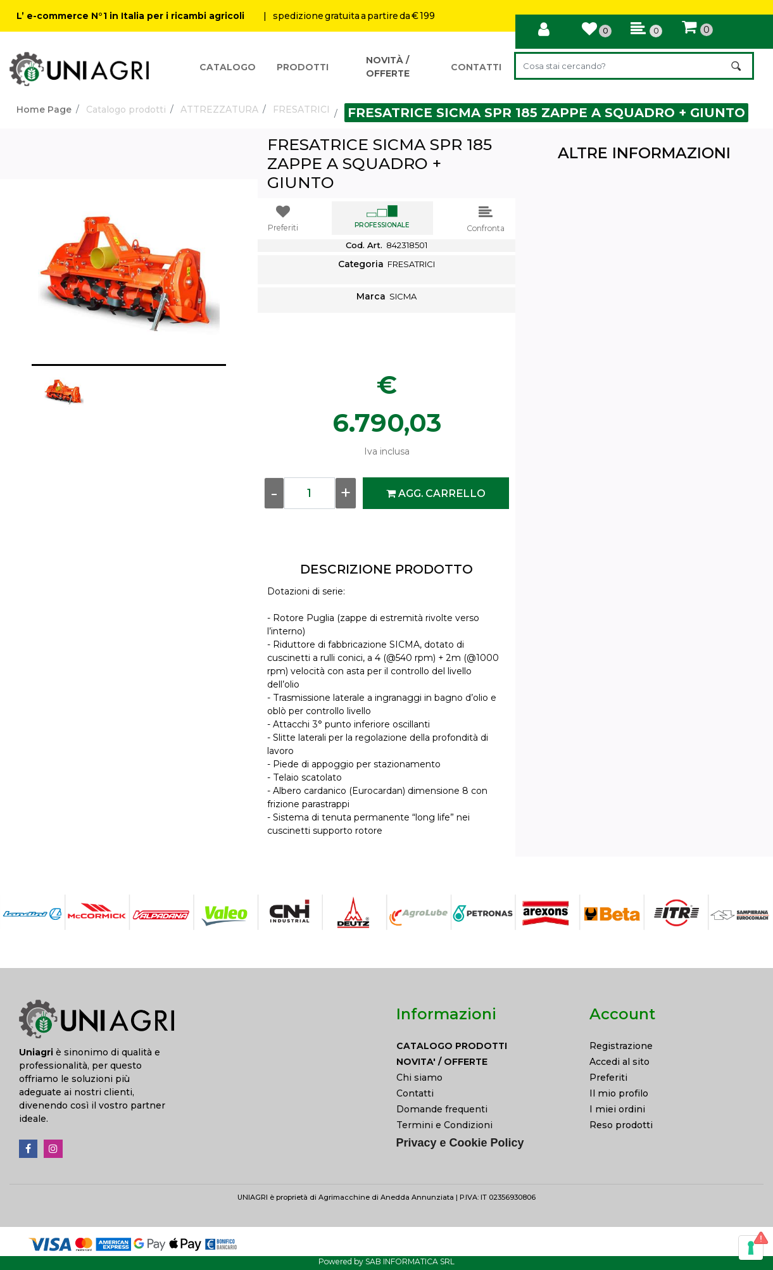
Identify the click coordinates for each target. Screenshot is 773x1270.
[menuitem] (483, 1046)
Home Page (44, 109)
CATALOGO (227, 67)
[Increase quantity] (345, 493)
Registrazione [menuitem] (621, 1046)
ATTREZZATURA (219, 109)
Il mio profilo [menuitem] (618, 1093)
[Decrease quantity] (274, 493)
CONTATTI (476, 67)
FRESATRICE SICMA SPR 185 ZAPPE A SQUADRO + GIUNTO (546, 112)
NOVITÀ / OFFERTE (388, 66)
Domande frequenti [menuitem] (441, 1109)
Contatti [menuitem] (415, 1093)
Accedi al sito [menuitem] (619, 1061)
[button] (737, 66)
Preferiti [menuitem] (608, 1077)
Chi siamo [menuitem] (419, 1077)
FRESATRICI (301, 109)
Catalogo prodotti (126, 109)
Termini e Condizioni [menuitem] (444, 1125)
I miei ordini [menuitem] (617, 1109)
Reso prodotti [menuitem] (621, 1125)
